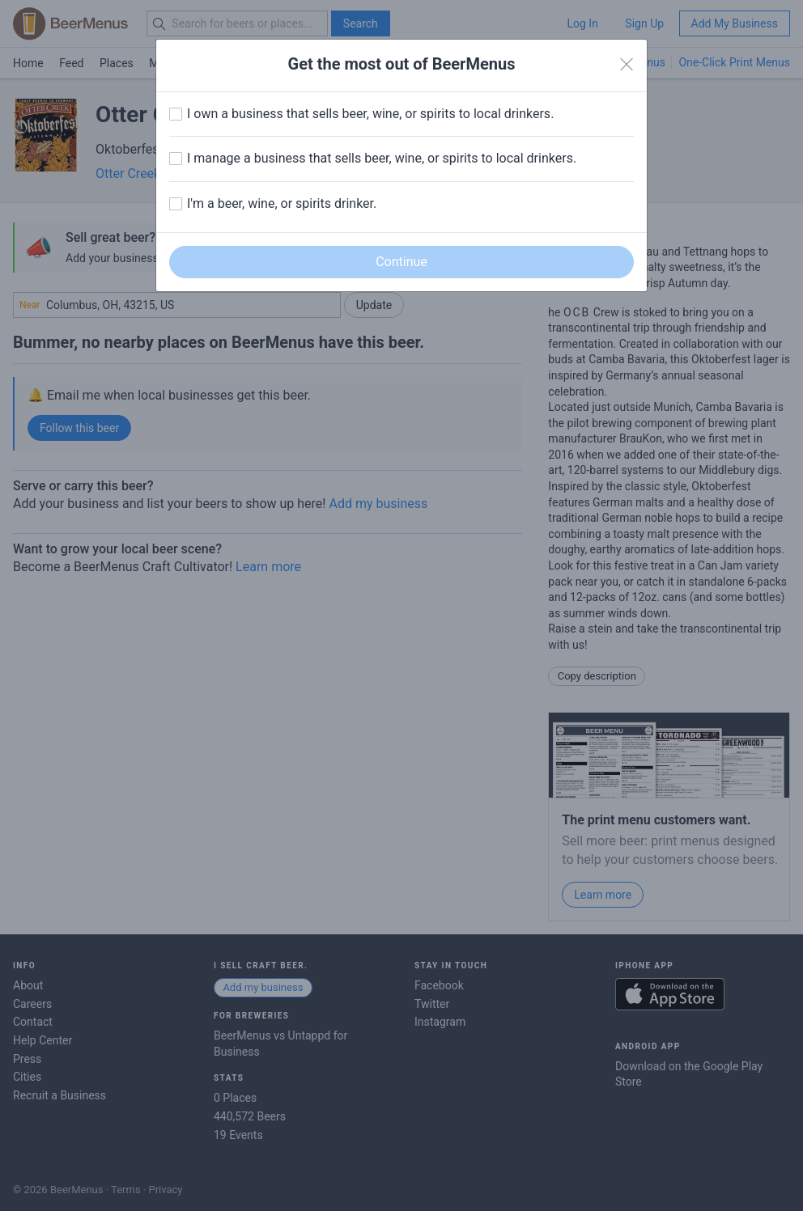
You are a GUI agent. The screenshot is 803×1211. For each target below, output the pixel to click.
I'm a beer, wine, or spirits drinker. (281, 203)
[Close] (626, 65)
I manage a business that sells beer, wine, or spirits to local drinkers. (381, 158)
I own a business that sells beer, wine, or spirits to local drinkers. (370, 113)
